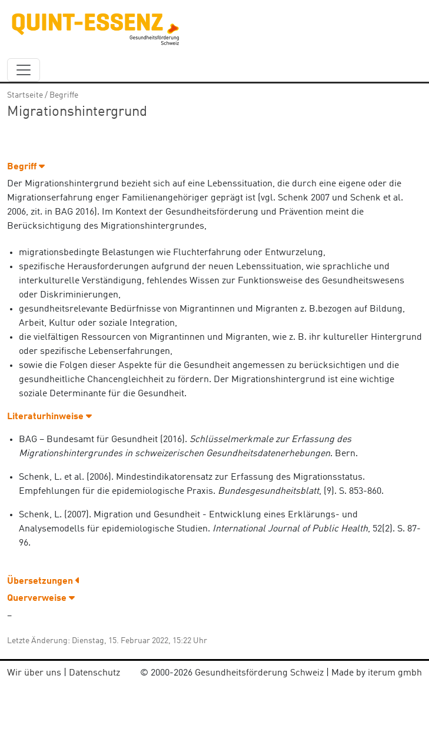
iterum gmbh (395, 673)
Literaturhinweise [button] (49, 417)
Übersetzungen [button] (43, 581)
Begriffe (63, 95)
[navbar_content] (23, 70)
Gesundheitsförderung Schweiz (259, 673)
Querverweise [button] (41, 598)
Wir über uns (34, 673)
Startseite (25, 95)
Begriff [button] (26, 167)
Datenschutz (94, 673)
